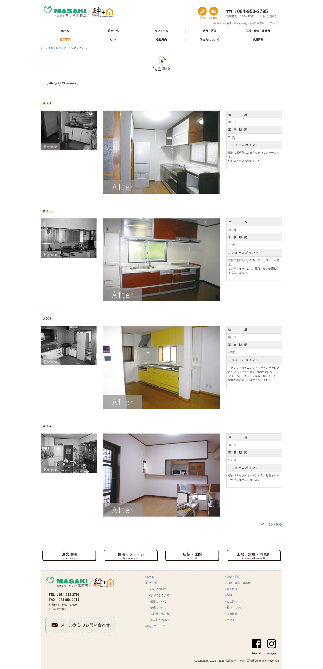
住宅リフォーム (155, 626)
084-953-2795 (69, 594)
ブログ (231, 620)
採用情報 (258, 39)
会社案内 (161, 39)
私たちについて (209, 39)
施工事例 (65, 39)
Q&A (113, 39)
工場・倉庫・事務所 (258, 30)
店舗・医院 (209, 30)
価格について (158, 601)
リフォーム (161, 30)
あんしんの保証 (159, 620)
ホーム (65, 30)
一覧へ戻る (274, 524)
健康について (158, 607)
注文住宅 (113, 30)
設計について (158, 589)
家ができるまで (159, 595)
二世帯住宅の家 (159, 613)
